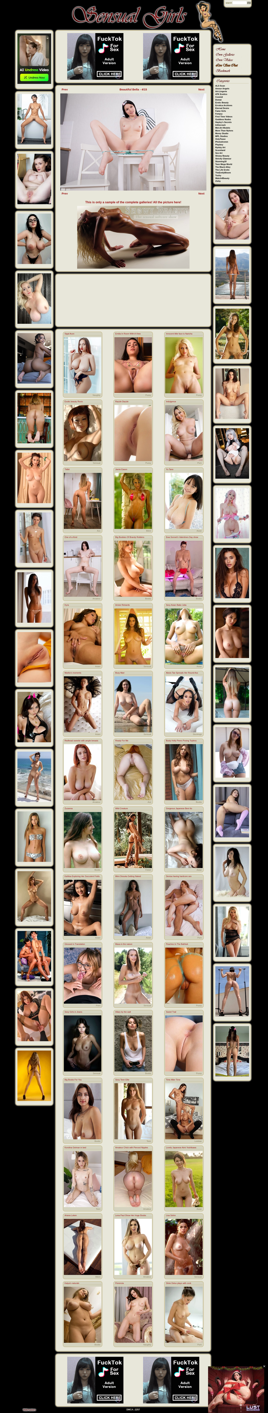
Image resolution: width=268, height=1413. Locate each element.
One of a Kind (71, 537)
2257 (137, 1409)
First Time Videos (223, 116)
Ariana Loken (71, 1215)
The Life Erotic (222, 170)
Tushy (218, 175)
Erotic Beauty (222, 102)
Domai (218, 100)
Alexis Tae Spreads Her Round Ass (182, 673)
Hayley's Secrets (223, 122)
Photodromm (221, 142)
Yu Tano (169, 469)
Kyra (67, 605)
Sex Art (218, 153)
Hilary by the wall (123, 1012)
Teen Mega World (223, 164)
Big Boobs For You (73, 1080)
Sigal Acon (69, 334)
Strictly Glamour (223, 158)
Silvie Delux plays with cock (178, 1283)
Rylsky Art (220, 147)
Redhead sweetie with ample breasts (81, 740)
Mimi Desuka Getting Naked (128, 876)
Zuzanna (69, 808)
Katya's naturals (72, 1283)
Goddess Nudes (223, 119)
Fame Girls (220, 111)
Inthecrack (220, 125)
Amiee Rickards (122, 605)
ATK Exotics (221, 94)
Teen (149, 1141)
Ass (98, 531)
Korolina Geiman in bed (75, 1147)
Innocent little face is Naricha (179, 334)
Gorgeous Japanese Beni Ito (179, 808)
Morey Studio (221, 133)
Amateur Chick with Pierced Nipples (131, 1147)
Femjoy (219, 114)
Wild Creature (121, 808)
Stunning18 (221, 161)
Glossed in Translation (75, 944)
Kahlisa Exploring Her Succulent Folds (82, 876)
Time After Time (173, 1080)
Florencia (119, 1283)
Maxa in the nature (123, 944)
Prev (65, 89)
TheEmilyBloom (223, 173)
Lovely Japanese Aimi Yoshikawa (181, 1147)
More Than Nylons (224, 130)
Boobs (148, 598)
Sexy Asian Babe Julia (176, 605)
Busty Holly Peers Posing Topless (181, 740)
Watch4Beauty (222, 178)
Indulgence (171, 401)
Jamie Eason (121, 469)
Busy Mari (119, 673)
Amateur (96, 598)
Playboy (219, 144)
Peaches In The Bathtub (177, 944)
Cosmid (219, 97)
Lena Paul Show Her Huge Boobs (130, 1215)
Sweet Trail (171, 1012)
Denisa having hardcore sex (178, 876)
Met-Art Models (222, 128)
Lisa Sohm (171, 1215)
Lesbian (198, 1141)
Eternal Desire (222, 108)
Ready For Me (121, 740)
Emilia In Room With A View (128, 334)
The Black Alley (223, 167)
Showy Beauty (222, 156)
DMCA (129, 1409)
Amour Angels (222, 88)
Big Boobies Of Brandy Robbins (129, 537)
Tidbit (67, 469)
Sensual (96, 463)
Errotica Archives (223, 105)
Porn (199, 463)
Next (201, 89)
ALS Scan (220, 86)
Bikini (148, 531)
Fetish (148, 870)
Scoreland (220, 150)
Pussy (148, 395)
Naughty (96, 395)
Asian (199, 531)
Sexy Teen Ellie (122, 1080)
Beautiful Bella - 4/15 (133, 89)
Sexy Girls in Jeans (73, 1012)
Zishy (218, 181)
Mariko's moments (73, 673)
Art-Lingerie (221, 91)
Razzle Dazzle (121, 401)
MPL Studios (221, 136)
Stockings (197, 734)
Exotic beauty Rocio (74, 401)
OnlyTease (220, 139)
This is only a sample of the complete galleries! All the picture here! (133, 202)
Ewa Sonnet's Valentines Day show (182, 537)
